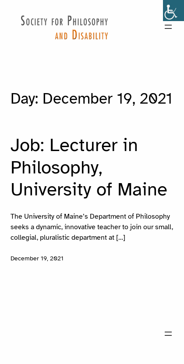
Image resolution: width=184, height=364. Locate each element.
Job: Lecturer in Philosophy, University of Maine (89, 167)
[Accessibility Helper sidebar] (173, 10)
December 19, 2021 (37, 258)
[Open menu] (168, 27)
